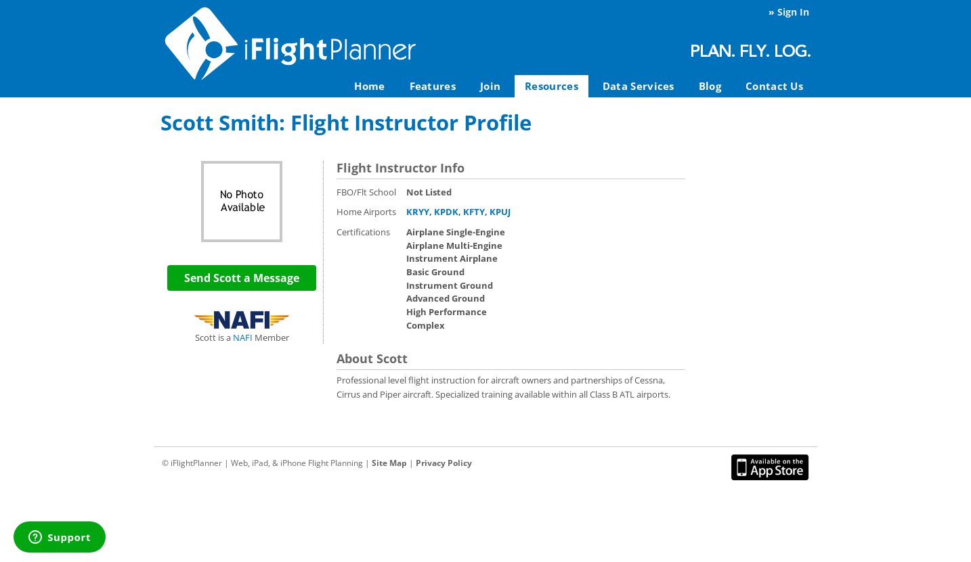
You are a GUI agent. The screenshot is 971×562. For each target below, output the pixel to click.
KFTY (474, 212)
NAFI (243, 337)
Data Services (638, 86)
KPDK (446, 212)
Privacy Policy (444, 463)
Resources (551, 86)
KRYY (417, 212)
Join (490, 86)
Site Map (389, 463)
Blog (710, 86)
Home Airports (366, 212)
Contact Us (774, 86)
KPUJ (500, 212)
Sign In (793, 11)
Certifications (363, 232)
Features (433, 86)
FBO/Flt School (366, 192)
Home (369, 86)
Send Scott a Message (241, 278)
